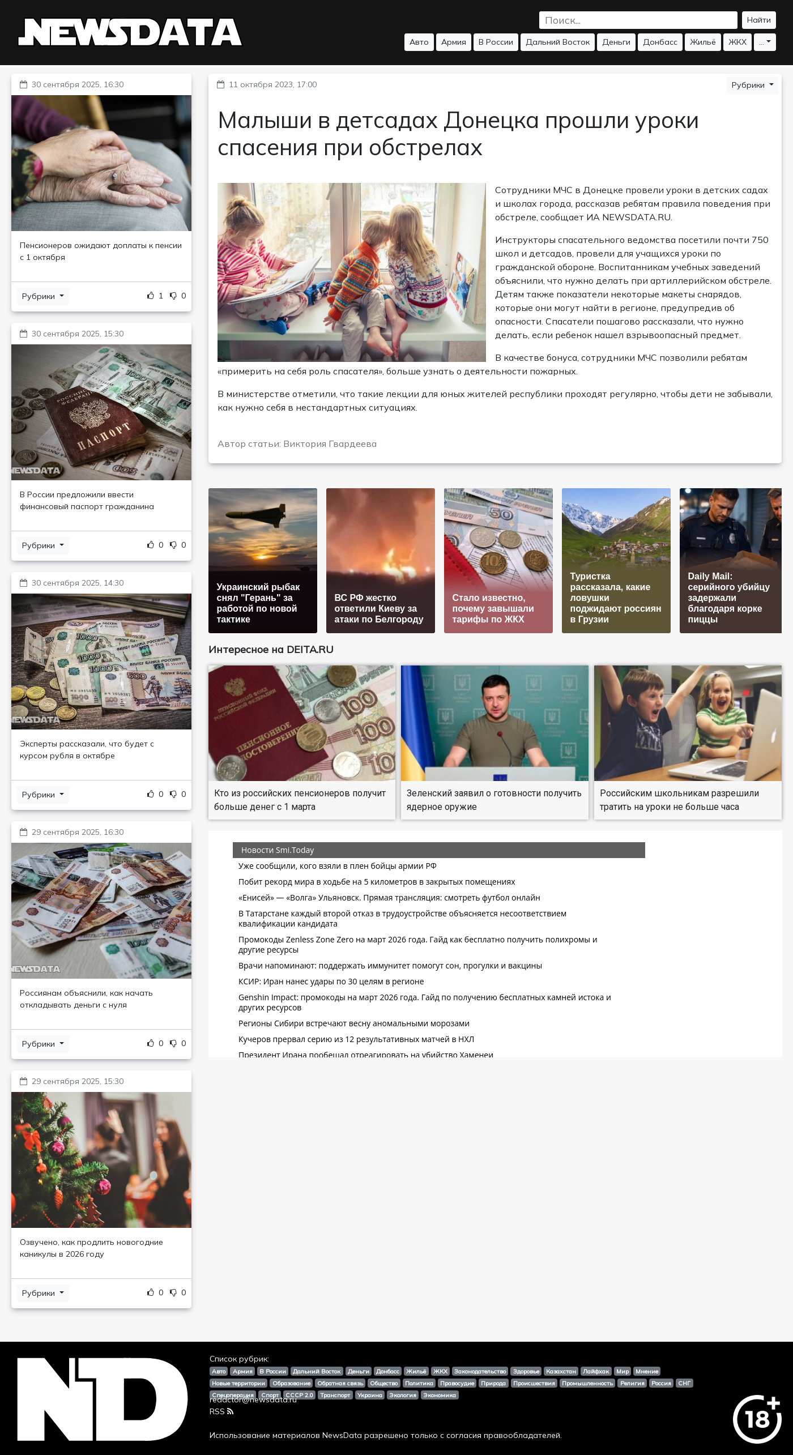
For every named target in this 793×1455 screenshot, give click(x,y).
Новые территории (238, 1383)
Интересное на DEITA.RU (271, 649)
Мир (622, 1371)
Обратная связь (340, 1383)
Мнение (647, 1371)
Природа (493, 1383)
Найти (759, 20)
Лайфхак (596, 1371)
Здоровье (526, 1371)
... (761, 42)
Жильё (703, 42)
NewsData (342, 1435)
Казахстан (561, 1371)
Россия (661, 1383)
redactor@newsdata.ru (253, 1399)
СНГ (684, 1383)
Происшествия (534, 1383)
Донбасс (660, 42)
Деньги (616, 42)
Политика (419, 1383)
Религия (632, 1383)
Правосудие (457, 1383)
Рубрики (39, 296)
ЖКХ (737, 42)
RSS (221, 1411)
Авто (419, 42)
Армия (453, 42)
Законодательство (480, 1371)
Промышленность (587, 1383)
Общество (384, 1383)
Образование (291, 1383)
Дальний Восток (558, 42)
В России (496, 42)
